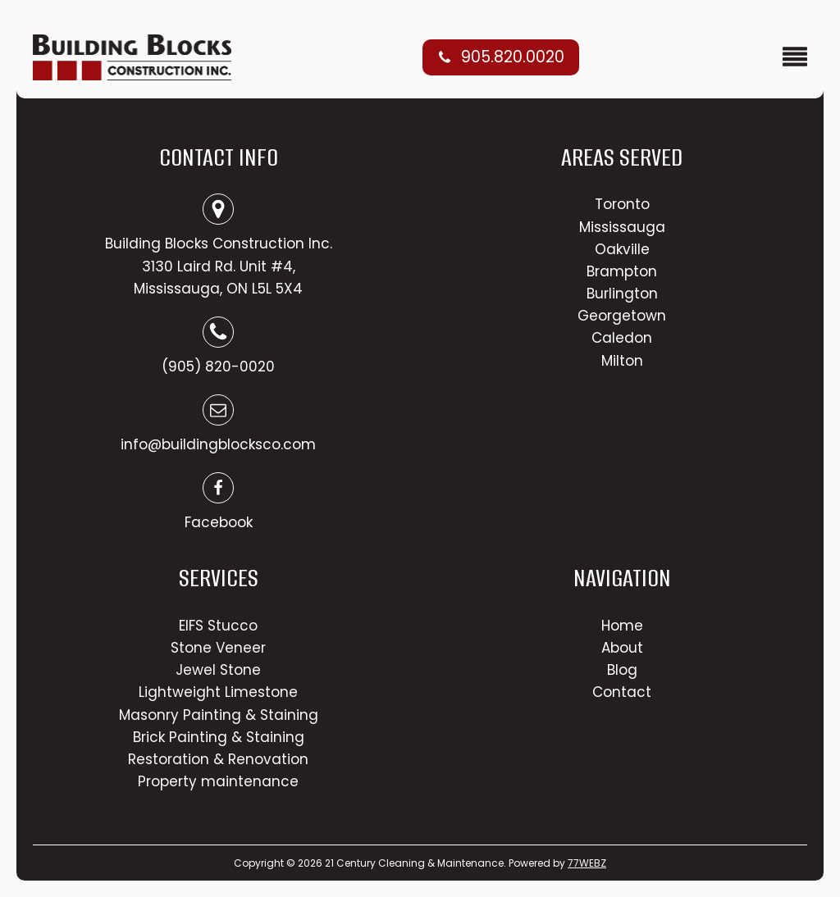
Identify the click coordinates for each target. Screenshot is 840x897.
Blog (622, 670)
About (622, 648)
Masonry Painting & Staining (218, 715)
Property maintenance (218, 781)
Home (622, 625)
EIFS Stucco (218, 625)
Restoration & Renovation (218, 759)
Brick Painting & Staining (218, 737)
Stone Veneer (218, 648)
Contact (621, 692)
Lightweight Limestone (218, 692)
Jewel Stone (218, 670)
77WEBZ (587, 863)
